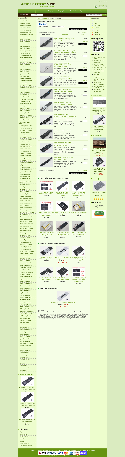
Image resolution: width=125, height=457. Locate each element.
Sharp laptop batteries (25, 286)
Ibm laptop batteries (25, 174)
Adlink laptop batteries (25, 27)
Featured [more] (97, 95)
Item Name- (65, 34)
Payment (40, 11)
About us (30, 11)
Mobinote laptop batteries (26, 228)
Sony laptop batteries (25, 295)
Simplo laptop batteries (25, 290)
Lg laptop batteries (24, 205)
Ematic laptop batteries (25, 103)
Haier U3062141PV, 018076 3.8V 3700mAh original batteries (46, 234)
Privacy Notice (23, 434)
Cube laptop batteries (25, 85)
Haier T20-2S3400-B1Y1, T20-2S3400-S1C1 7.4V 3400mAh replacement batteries (63, 64)
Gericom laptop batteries (26, 135)
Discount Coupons (24, 443)
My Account (83, 11)
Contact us (45, 450)
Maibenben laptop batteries (27, 212)
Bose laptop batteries (25, 69)
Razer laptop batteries (25, 267)
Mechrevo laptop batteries (26, 217)
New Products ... (24, 365)
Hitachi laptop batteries (25, 158)
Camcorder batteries (25, 357)
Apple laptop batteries (25, 41)
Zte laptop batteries (25, 348)
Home (100, 1)
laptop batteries (46, 18)
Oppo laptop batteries (25, 246)
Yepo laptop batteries (25, 341)
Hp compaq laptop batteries (27, 162)
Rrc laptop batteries (25, 274)
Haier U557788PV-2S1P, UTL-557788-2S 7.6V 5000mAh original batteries (46, 214)
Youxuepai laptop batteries (26, 343)
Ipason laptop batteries (25, 187)
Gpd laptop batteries (25, 144)
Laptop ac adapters (25, 350)
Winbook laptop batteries (26, 332)
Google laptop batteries (26, 142)
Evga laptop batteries (25, 110)
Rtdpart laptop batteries (26, 276)
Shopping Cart (103, 5)
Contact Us (22, 439)
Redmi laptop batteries (25, 269)
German (97, 32)
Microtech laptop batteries (26, 223)
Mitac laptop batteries (25, 226)
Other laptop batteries (25, 249)
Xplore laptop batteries (25, 339)
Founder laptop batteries (26, 115)
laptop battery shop (59, 455)
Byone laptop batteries (25, 74)
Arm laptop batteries (25, 44)
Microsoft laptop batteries (26, 221)
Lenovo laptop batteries (26, 203)
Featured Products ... (25, 368)
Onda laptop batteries (25, 242)
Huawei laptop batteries (26, 169)
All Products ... (23, 370)
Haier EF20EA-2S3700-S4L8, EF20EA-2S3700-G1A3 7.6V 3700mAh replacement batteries (65, 143)
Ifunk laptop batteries (25, 176)
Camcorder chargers (25, 359)
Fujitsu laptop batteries (25, 120)
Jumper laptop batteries (26, 194)
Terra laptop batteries (25, 304)
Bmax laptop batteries (25, 64)
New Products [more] (26, 374)
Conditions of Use (24, 436)
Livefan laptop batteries (26, 207)
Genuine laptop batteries (26, 130)
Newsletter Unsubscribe (26, 445)
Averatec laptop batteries (26, 50)
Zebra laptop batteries (25, 345)
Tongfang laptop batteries (26, 313)
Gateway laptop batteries (26, 128)
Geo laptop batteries (25, 132)
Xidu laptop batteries (25, 336)
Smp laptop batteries (25, 293)
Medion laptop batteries (26, 219)
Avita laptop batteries (25, 53)
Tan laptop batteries (25, 299)
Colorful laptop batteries (26, 80)
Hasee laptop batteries (25, 153)
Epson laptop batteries (25, 108)
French (96, 21)
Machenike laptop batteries (26, 210)
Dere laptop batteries (25, 94)
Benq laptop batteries (25, 62)
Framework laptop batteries (27, 117)
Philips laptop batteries (25, 258)
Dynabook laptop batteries (26, 101)
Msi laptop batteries (25, 235)
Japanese (97, 34)
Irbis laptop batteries (25, 189)
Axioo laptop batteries (25, 55)
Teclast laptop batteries (25, 302)
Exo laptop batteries (25, 113)
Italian (96, 23)
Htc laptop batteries (25, 167)
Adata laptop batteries (25, 25)
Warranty (84, 450)
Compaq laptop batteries (26, 83)
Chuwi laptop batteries (25, 76)
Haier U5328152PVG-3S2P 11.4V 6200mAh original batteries (63, 234)
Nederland (97, 25)
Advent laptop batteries (25, 30)
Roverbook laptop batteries (26, 272)
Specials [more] (97, 135)
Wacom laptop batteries (26, 329)
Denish (96, 30)
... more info (84, 41)
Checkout (73, 11)
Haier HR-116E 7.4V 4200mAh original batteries (63, 302)
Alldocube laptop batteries (26, 34)
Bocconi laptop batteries (26, 67)
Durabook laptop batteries (26, 99)
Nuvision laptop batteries (26, 240)
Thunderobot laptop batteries (27, 311)
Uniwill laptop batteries (25, 320)
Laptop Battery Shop (75, 455)
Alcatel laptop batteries (25, 32)
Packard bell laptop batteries (27, 251)
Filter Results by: (43, 26)
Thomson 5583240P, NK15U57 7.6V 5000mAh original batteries (27, 387)
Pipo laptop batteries (25, 260)
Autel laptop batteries (25, 48)
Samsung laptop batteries (26, 281)
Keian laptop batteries (25, 196)
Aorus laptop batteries (25, 39)
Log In (105, 1)
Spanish (97, 27)
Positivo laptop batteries (26, 263)
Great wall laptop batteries (26, 146)
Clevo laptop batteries (25, 78)
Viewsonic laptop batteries (26, 325)
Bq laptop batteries (24, 71)
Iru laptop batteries (24, 191)
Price (82, 34)
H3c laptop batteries (25, 148)
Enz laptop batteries (25, 106)
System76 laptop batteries (26, 297)
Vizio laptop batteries (25, 327)
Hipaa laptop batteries (25, 155)
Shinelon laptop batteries (26, 288)
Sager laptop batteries (25, 279)
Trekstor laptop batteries (26, 318)
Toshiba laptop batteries (26, 316)
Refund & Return (75, 450)
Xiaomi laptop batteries (25, 334)
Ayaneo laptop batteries (26, 57)
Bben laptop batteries (25, 60)
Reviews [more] (97, 179)
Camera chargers (24, 355)
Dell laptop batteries (25, 92)
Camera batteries (24, 352)
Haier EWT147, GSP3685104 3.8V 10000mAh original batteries (78, 259)
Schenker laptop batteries (26, 283)
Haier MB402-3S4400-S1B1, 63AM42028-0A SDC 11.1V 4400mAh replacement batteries (65, 116)
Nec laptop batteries (25, 237)
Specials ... (22, 363)
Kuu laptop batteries (25, 200)
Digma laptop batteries (25, 97)
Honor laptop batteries (25, 160)
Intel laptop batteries (25, 184)
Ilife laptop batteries (25, 178)
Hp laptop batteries (24, 165)
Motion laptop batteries (25, 230)
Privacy (60, 450)
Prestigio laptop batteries (26, 265)
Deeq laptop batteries (25, 90)
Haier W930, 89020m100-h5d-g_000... (98, 76)
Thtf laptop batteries (25, 309)
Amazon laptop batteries (26, 37)
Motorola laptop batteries (26, 233)
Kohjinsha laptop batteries (26, 198)
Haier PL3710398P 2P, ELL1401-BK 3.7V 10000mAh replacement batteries (78, 193)
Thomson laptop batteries (26, 306)
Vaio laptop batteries (25, 322)
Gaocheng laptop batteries (26, 125)
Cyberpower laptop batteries (27, 87)
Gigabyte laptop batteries (26, 139)
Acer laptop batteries (25, 23)
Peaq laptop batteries (25, 256)
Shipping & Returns (25, 432)
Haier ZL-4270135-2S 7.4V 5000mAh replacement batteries (63, 193)
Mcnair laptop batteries (25, 214)
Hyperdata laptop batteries (26, 172)
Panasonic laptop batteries (26, 253)
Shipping (50, 11)
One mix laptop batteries (26, 244)
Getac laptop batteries (25, 137)
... (82, 32)
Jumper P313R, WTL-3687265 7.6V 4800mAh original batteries (27, 403)
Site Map (22, 441)
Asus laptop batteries (25, 46)
